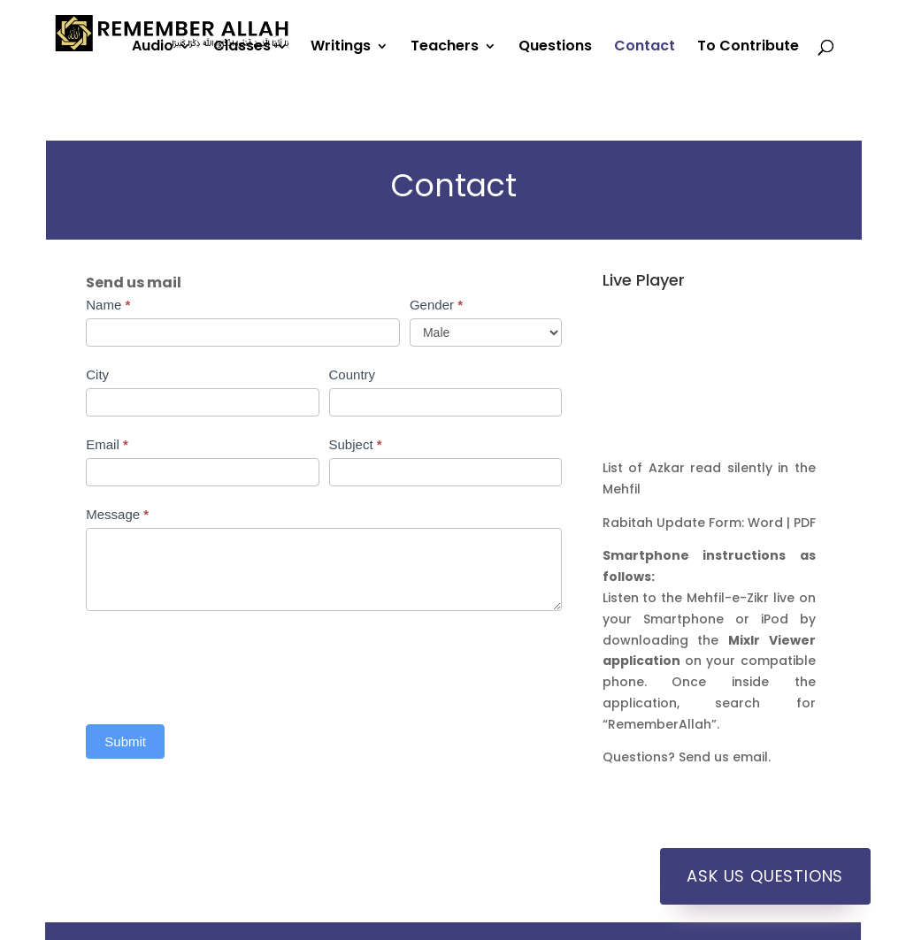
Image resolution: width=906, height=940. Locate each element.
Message (117, 514)
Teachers (445, 48)
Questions (555, 48)
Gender (436, 304)
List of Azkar (644, 468)
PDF (805, 522)
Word (765, 522)
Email (107, 444)
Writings (341, 48)
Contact (644, 48)
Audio (152, 48)
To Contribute (748, 48)
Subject (355, 444)
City (97, 374)
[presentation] (220, 663)
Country (352, 374)
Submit (125, 741)
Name (108, 304)
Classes (242, 48)
